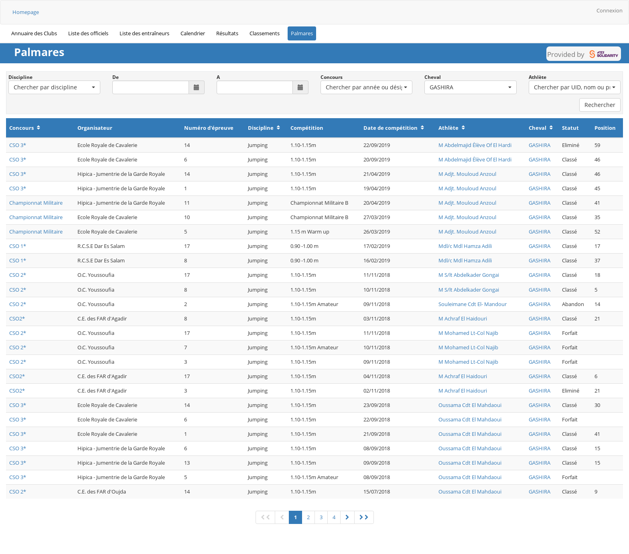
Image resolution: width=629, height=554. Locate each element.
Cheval (432, 77)
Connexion (610, 10)
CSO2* (17, 318)
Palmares (302, 33)
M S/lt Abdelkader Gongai (468, 274)
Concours (332, 77)
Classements (265, 33)
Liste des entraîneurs (144, 33)
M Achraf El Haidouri (462, 318)
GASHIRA (539, 145)
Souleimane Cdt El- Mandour (472, 304)
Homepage (25, 12)
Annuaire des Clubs (34, 33)
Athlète (537, 77)
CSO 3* (17, 145)
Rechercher (599, 105)
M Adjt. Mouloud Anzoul (467, 173)
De (115, 77)
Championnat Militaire (36, 202)
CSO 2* (17, 274)
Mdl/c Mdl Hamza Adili (465, 246)
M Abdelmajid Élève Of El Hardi (474, 145)
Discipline (20, 77)
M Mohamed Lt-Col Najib (468, 332)
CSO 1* (17, 246)
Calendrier (193, 33)
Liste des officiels (88, 33)
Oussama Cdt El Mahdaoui (469, 405)
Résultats (227, 33)
